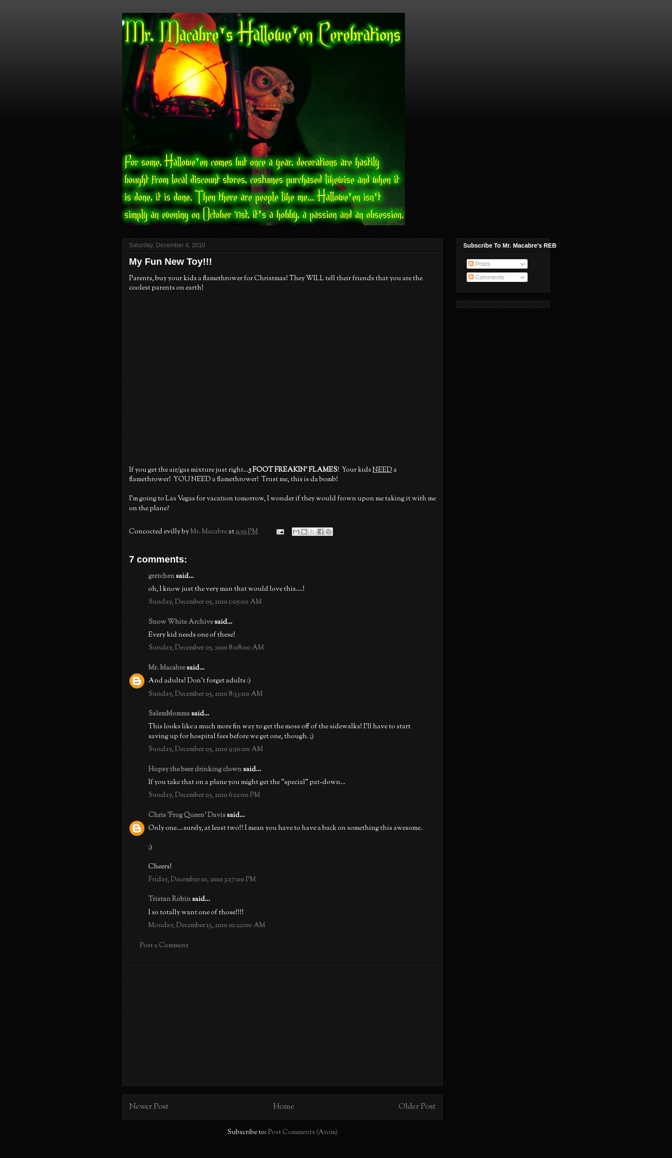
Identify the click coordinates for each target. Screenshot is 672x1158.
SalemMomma (169, 714)
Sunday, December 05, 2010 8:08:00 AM (206, 648)
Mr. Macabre (166, 668)
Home (283, 1107)
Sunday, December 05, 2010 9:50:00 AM (205, 749)
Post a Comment (164, 946)
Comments (486, 277)
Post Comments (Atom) (303, 1132)
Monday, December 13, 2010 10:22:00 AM (206, 926)
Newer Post (149, 1107)
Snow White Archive (180, 622)
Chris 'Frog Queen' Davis (186, 815)
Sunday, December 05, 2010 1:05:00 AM (205, 602)
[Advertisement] (282, 1025)
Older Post (417, 1107)
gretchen (161, 576)
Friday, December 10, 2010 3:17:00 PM (202, 880)
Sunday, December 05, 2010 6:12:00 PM (204, 795)
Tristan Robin (169, 899)
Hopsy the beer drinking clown (195, 770)
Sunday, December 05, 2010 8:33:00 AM (205, 694)
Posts (479, 263)
